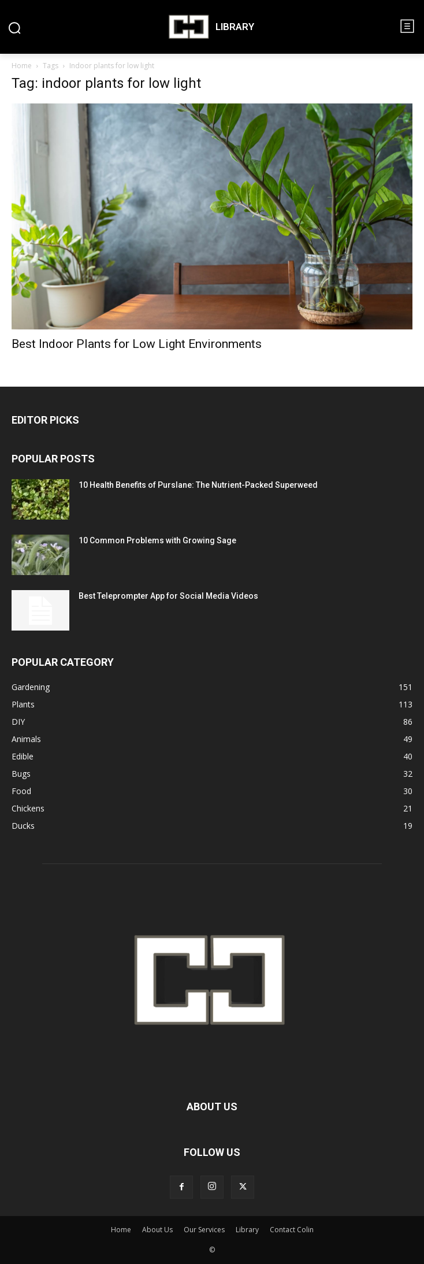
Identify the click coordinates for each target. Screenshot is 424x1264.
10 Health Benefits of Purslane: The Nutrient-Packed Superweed (198, 485)
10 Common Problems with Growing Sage (157, 540)
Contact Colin (292, 1230)
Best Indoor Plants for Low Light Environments (137, 344)
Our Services (204, 1230)
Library (247, 1230)
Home (22, 66)
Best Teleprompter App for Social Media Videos (168, 596)
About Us (157, 1230)
